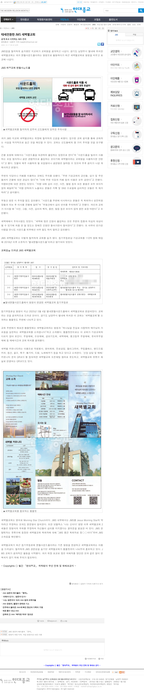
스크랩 (63, 621)
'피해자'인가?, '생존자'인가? (14, 597)
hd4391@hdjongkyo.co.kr (91, 686)
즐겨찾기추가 (8, 2)
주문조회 (140, 2)
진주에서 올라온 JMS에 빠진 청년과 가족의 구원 (23, 607)
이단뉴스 (6, 28)
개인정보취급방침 (36, 672)
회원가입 (86, 2)
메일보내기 (52, 621)
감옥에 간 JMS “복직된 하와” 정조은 (18, 614)
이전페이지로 (90, 659)
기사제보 (108, 2)
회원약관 (51, 672)
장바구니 (134, 2)
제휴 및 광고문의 (65, 672)
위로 (101, 659)
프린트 (40, 621)
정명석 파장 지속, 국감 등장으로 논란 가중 (25, 634)
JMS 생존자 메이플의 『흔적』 (15, 593)
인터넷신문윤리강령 (103, 672)
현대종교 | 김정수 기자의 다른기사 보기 (87, 583)
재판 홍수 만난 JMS (11, 611)
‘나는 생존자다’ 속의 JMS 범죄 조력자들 (19, 600)
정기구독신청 (116, 2)
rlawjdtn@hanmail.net (28, 42)
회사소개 (22, 672)
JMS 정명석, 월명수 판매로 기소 (16, 604)
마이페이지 (93, 2)
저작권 (77, 672)
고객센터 (101, 2)
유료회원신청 (126, 2)
